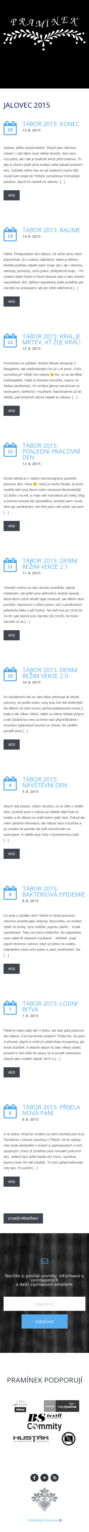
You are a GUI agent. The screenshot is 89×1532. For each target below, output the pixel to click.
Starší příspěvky (23, 1218)
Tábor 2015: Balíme (51, 230)
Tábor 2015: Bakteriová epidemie (53, 891)
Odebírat (44, 1321)
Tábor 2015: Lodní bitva (50, 1006)
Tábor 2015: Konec (51, 124)
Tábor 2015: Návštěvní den (44, 782)
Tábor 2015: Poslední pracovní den (51, 451)
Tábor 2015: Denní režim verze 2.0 (50, 673)
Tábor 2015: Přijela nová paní (51, 1110)
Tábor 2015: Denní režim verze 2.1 (50, 564)
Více (11, 195)
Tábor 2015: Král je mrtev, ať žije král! (51, 339)
